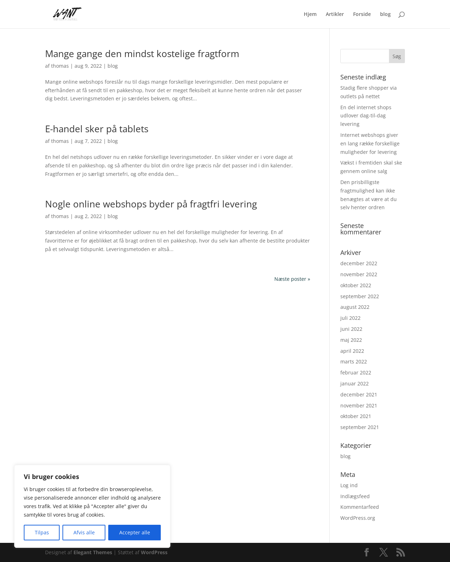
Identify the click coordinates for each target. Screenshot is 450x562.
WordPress (154, 552)
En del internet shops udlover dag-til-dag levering (365, 116)
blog (385, 14)
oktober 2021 (355, 416)
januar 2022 (354, 383)
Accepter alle (134, 532)
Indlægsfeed (355, 496)
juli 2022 (350, 318)
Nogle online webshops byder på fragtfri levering (151, 203)
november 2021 (358, 405)
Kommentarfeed (359, 506)
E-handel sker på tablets (96, 128)
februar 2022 (355, 372)
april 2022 (352, 350)
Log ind (349, 485)
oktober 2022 (355, 285)
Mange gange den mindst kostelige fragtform (142, 53)
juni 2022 (351, 328)
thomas (60, 65)
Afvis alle (84, 532)
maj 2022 (351, 339)
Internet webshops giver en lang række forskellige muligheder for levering (370, 143)
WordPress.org (357, 517)
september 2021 (359, 427)
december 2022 (358, 263)
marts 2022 (353, 361)
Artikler (335, 14)
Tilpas (42, 532)
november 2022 (358, 274)
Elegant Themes (92, 552)
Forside (362, 14)
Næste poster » (292, 279)
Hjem (310, 14)
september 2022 (359, 296)
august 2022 (354, 307)
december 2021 (358, 394)
